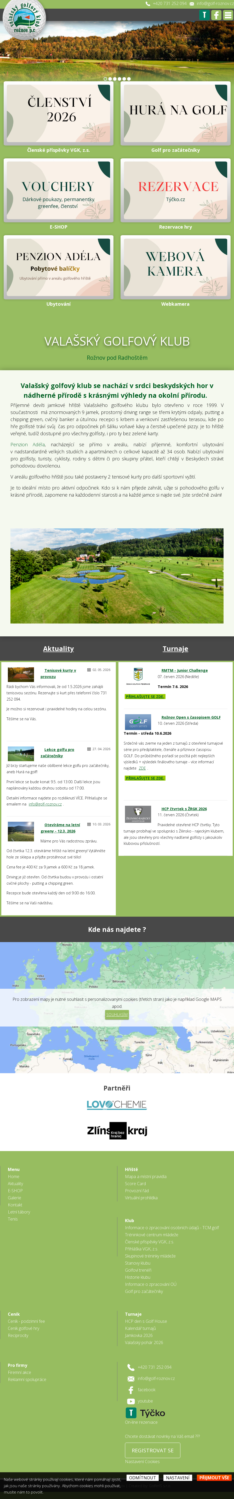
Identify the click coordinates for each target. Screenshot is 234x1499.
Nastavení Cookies (142, 1461)
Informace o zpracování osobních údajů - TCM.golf (172, 1228)
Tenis (13, 1219)
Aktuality (58, 648)
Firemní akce (19, 1372)
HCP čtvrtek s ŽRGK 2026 (184, 808)
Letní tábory (19, 1212)
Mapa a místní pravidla (146, 1176)
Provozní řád (137, 1191)
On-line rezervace (141, 1422)
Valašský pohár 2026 (144, 1342)
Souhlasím (117, 1014)
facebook (146, 1390)
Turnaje (175, 648)
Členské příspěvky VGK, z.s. (149, 1242)
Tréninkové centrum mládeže (151, 1235)
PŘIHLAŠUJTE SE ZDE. (145, 696)
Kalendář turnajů (140, 1328)
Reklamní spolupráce (27, 1379)
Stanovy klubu (137, 1263)
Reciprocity (18, 1335)
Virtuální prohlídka (141, 1198)
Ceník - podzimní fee (26, 1321)
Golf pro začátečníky (144, 1291)
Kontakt (15, 1205)
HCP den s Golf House (146, 1321)
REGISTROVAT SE (153, 1450)
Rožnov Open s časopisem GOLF (191, 717)
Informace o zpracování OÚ (150, 1284)
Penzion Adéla (27, 444)
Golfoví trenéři (138, 1270)
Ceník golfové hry (23, 1328)
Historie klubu (137, 1277)
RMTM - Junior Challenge (185, 670)
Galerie (14, 1198)
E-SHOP (15, 1191)
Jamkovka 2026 (139, 1335)
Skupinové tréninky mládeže (150, 1256)
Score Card (135, 1183)
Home (13, 1176)
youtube (145, 1401)
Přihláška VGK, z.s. (141, 1249)
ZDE (142, 768)
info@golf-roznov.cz (215, 3)
